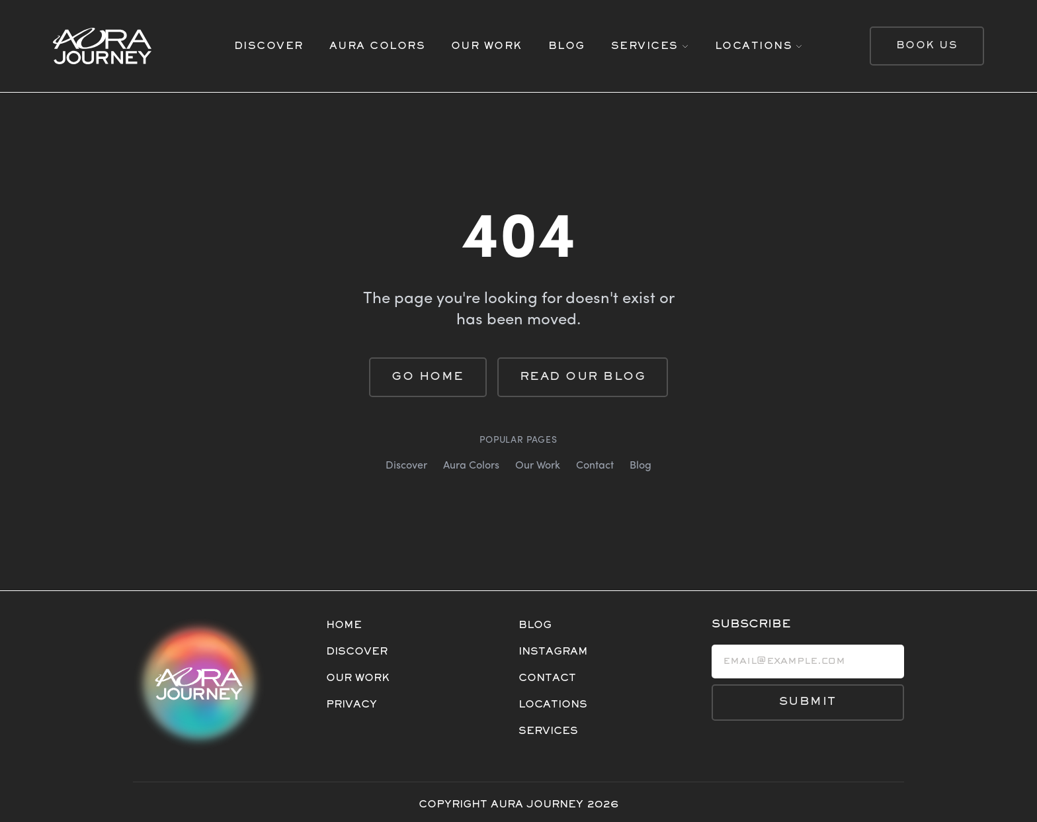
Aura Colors (471, 466)
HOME (344, 625)
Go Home (428, 377)
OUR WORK (486, 46)
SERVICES (548, 731)
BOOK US (927, 45)
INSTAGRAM (553, 652)
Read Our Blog (583, 377)
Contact (595, 466)
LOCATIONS (552, 704)
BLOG (566, 46)
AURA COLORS (377, 46)
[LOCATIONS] (759, 46)
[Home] (130, 46)
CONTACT (547, 678)
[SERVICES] (650, 46)
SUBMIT (808, 702)
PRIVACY (351, 704)
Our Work (537, 466)
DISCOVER (269, 46)
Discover (406, 466)
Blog (640, 466)
